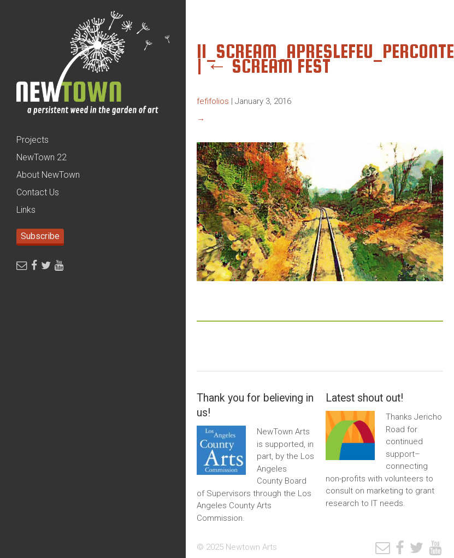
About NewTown (48, 175)
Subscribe (40, 236)
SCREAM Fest (269, 66)
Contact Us (37, 192)
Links (26, 210)
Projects (32, 140)
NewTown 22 (41, 157)
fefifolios (213, 101)
